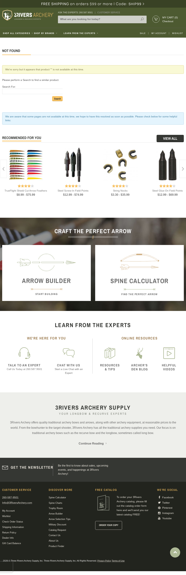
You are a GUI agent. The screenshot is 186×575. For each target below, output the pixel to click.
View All (170, 138)
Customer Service (108, 12)
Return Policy (9, 532)
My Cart (170, 17)
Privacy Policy (104, 561)
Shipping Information (13, 527)
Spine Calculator (57, 497)
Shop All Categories (17, 33)
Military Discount (57, 524)
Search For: (9, 86)
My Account (158, 33)
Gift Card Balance (11, 543)
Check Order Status (12, 521)
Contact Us (54, 535)
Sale (143, 33)
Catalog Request (57, 530)
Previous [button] (3, 169)
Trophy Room (56, 508)
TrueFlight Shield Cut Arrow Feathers (26, 190)
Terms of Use (118, 561)
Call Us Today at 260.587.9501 (24, 367)
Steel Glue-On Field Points (167, 190)
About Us (53, 540)
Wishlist (177, 33)
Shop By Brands (46, 33)
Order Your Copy (108, 525)
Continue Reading (93, 443)
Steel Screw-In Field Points (73, 190)
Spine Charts (55, 503)
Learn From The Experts (81, 33)
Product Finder (56, 546)
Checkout (167, 21)
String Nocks (120, 190)
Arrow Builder (56, 513)
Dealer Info (8, 537)
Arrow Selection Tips (59, 519)
